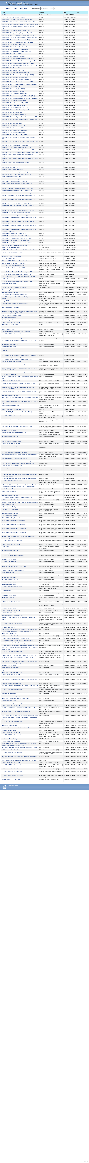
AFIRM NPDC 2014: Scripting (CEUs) (11, 167)
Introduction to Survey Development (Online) (13, 672)
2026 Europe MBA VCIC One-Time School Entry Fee (15, 260)
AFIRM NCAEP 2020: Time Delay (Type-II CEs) (13, 125)
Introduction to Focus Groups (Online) (11, 677)
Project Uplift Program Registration (10, 405)
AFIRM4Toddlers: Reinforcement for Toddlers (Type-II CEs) (16, 238)
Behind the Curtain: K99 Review (10, 327)
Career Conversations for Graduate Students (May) (14, 287)
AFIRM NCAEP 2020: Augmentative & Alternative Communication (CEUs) (20, 24)
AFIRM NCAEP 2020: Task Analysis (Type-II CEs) (14, 114)
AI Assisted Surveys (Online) (9, 627)
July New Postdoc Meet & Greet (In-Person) (12, 570)
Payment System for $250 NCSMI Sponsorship (13, 520)
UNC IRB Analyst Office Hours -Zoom (11, 322)
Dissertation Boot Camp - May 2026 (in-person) (13, 338)
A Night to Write (5, 546)
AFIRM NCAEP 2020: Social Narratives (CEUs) (13, 105)
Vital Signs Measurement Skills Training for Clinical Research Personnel (19, 454)
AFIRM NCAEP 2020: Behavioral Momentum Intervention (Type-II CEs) (19, 37)
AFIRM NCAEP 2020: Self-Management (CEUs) (14, 100)
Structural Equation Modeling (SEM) (11, 696)
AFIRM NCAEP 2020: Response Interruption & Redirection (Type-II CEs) (20, 98)
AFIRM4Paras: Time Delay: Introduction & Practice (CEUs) (16, 203)
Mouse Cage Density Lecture (9, 317)
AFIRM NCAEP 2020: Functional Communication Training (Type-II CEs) (19, 65)
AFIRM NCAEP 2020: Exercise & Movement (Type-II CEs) (16, 147)
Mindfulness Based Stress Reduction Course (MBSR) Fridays (17, 372)
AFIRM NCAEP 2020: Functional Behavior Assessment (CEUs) (17, 58)
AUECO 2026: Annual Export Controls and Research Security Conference (20, 685)
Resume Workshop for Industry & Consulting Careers (15, 303)
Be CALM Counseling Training (9, 278)
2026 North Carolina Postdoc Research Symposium (14, 452)
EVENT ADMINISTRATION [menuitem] (17, 4)
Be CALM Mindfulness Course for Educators (13, 409)
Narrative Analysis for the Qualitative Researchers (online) (16, 727)
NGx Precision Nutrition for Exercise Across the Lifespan (16, 331)
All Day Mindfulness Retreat (9, 491)
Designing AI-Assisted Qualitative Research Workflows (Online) (17, 640)
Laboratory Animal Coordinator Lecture (11, 315)
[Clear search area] (54, 8)
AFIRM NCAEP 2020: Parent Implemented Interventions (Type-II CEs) (19, 84)
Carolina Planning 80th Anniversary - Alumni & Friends (15, 638)
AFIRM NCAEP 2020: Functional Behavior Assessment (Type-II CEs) (19, 61)
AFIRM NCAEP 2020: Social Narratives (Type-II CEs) (15, 107)
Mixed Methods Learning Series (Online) (12, 703)
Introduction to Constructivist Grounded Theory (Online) (15, 698)
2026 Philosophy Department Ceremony (12, 290)
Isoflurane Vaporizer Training (9, 346)
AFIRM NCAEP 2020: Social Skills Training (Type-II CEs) (16, 109)
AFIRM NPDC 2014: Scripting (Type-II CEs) (12, 169)
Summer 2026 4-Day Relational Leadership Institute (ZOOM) (17, 412)
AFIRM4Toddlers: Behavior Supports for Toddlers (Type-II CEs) (17, 215)
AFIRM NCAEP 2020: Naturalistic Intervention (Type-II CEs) (16, 79)
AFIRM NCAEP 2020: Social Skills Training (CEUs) (14, 245)
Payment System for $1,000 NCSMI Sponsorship (14, 532)
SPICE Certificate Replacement (9, 14)
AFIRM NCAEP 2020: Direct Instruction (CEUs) (13, 44)
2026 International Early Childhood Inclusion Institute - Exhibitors (18, 353)
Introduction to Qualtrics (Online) (10, 633)
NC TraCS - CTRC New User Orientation (12, 334)
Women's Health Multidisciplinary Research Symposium (15, 643)
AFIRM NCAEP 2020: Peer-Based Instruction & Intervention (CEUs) (18, 150)
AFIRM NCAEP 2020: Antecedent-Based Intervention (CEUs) (17, 19)
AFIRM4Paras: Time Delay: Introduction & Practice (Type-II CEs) (18, 205)
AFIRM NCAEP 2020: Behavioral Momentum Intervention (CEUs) (18, 35)
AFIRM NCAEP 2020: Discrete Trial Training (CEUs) (15, 49)
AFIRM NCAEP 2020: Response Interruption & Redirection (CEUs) (18, 95)
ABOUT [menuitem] (36, 4)
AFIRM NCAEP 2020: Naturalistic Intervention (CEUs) (15, 77)
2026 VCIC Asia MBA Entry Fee (9, 258)
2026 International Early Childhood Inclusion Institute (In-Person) (18, 359)
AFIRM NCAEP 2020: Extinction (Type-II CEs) (13, 56)
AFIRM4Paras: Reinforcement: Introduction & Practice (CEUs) (17, 190)
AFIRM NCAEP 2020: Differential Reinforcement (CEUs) (16, 40)
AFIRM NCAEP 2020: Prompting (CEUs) (12, 86)
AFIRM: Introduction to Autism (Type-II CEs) (12, 179)
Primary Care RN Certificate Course (10, 247)
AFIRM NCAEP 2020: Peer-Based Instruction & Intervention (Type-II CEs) (20, 152)
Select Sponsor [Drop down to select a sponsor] (35, 8)
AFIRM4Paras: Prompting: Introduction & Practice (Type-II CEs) (17, 188)
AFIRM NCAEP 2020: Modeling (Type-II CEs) (13, 70)
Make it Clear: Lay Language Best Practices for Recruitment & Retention (20, 397)
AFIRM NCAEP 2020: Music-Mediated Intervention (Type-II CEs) (18, 74)
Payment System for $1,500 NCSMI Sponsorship (14, 528)
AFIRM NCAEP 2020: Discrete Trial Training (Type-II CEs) (16, 51)
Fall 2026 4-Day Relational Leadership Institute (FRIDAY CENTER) (18, 707)
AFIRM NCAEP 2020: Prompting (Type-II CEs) (13, 88)
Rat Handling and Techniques (9, 374)
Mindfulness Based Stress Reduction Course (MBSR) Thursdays (18, 364)
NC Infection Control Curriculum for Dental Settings (14, 267)
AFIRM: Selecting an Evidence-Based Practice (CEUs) (15, 181)
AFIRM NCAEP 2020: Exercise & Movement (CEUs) (15, 145)
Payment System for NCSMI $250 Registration (13, 468)
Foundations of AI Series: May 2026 (10, 324)
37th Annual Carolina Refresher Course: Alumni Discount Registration (19, 478)
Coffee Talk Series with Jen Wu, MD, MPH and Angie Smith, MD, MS (19, 391)
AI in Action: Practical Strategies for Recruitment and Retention (17, 426)
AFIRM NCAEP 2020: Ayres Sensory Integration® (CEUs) (16, 30)
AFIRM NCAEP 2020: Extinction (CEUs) (12, 53)
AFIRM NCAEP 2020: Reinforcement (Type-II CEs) (14, 93)
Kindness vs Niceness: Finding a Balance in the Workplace (16, 446)
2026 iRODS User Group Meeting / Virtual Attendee (14, 517)
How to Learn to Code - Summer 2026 (11, 420)
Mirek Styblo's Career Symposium (10, 307)
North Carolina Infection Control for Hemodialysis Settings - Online (18, 276)
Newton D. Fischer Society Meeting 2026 (12, 465)
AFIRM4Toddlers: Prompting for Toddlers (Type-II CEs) (15, 235)
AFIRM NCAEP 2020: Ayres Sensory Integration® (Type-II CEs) (17, 32)
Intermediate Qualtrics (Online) (9, 725)
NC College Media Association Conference (12, 775)
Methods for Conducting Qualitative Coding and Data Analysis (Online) (19, 747)
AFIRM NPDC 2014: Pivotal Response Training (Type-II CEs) (17, 165)
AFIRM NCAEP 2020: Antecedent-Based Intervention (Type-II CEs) (18, 21)
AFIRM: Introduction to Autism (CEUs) (11, 176)
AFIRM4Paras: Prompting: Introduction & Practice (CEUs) (16, 186)
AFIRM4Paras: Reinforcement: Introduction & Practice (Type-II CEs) (18, 193)
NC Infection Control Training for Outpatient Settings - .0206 (16, 274)
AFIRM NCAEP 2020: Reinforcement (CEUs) (13, 91)
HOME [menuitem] (9, 4)
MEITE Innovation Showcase (9, 584)
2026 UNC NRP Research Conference (11, 361)
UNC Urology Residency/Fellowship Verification (13, 17)
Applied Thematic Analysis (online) (10, 667)
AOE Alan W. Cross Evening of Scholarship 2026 (14, 432)
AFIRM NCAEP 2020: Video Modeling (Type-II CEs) (14, 130)
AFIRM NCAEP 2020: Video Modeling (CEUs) (13, 128)
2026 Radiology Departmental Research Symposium (15, 294)
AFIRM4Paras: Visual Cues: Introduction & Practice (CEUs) (16, 208)
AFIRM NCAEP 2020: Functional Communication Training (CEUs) (18, 63)
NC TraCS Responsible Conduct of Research (13, 555)
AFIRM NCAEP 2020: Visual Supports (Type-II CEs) (15, 135)
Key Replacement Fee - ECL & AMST (11, 779)
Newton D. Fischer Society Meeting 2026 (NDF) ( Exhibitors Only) (18, 463)
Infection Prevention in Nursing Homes (11, 256)
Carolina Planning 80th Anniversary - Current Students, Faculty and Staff (20, 645)
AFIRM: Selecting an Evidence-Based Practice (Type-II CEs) (17, 183)
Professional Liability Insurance (9, 283)
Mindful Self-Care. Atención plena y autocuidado (14, 566)
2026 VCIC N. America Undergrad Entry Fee (13, 265)
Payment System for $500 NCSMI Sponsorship (13, 524)
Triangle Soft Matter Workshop (9, 301)
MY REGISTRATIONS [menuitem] (29, 4)
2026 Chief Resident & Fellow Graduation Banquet (14, 458)
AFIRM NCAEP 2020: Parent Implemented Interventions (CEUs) (18, 82)
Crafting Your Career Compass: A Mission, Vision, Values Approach (18, 383)
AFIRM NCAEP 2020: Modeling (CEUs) (11, 67)
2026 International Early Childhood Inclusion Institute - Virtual (17, 497)
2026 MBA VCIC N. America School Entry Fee (13, 263)
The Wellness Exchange (8, 597)
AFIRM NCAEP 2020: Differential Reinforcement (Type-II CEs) (17, 42)
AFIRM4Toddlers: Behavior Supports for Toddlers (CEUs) (16, 212)
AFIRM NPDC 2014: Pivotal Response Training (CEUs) (15, 162)
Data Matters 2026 (6, 590)
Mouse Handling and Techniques (10, 292)
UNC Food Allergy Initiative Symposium (11, 683)
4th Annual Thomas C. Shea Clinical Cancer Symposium (16, 711)
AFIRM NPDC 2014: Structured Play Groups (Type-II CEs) (16, 174)
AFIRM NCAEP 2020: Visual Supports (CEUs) (13, 132)
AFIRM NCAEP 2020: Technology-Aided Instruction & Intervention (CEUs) (20, 116)
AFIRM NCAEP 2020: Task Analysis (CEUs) (12, 112)
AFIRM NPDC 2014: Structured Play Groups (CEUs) (15, 172)
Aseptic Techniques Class (8, 329)
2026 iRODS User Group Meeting (10, 515)
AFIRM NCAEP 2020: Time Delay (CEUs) (12, 123)
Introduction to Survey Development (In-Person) (13, 739)
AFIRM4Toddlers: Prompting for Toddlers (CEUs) (14, 233)
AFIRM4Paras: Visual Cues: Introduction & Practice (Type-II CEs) (18, 210)
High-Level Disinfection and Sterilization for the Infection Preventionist (19, 249)
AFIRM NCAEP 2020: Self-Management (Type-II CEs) (15, 103)
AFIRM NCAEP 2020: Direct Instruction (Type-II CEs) (15, 46)
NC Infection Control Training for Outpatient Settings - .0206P (17, 272)
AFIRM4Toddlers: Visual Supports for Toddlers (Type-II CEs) (17, 242)
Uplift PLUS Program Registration (10, 509)
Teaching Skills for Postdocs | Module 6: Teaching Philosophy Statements (20, 502)
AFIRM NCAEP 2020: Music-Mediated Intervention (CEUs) (16, 72)
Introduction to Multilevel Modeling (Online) (12, 615)
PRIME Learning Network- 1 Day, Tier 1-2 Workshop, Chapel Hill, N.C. (19, 461)
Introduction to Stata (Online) (9, 693)
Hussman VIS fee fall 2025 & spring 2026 (12, 252)
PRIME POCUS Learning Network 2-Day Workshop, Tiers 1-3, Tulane (19, 760)
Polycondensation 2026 (7, 670)
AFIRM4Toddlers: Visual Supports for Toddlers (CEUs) (15, 240)
